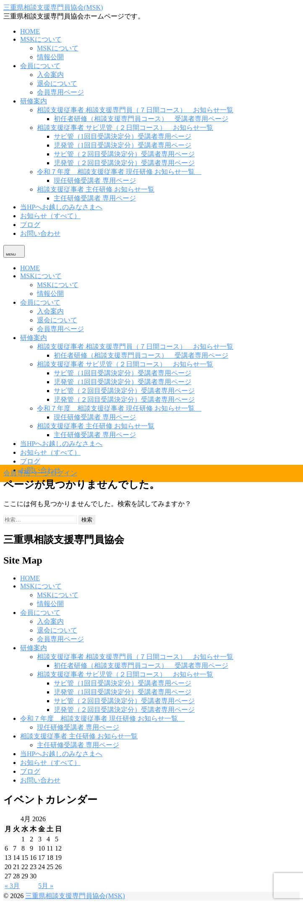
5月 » (45, 885)
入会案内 (50, 74)
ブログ (30, 224)
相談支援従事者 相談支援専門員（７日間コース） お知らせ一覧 (135, 109)
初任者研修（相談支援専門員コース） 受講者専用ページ (141, 118)
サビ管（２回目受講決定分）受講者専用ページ (124, 154)
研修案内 (33, 101)
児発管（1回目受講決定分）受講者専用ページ (122, 145)
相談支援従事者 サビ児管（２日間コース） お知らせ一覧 (125, 127)
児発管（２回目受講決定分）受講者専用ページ (124, 162)
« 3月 (12, 885)
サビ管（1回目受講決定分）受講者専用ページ (122, 136)
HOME (30, 31)
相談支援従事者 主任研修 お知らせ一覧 (95, 189)
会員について (40, 65)
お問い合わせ (40, 233)
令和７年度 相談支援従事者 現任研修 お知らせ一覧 (119, 171)
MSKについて (41, 39)
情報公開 (50, 57)
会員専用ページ (60, 92)
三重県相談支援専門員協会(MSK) (53, 7)
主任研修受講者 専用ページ (95, 198)
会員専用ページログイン (40, 473)
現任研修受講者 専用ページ (95, 180)
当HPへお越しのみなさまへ (61, 207)
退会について (57, 83)
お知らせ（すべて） (50, 215)
